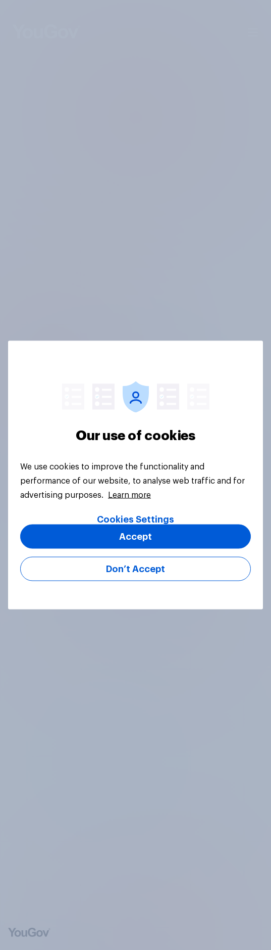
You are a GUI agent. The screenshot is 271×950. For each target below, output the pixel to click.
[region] (135, 475)
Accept (135, 536)
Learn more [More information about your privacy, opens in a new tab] (129, 495)
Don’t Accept (135, 569)
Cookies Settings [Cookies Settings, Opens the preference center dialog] (135, 519)
